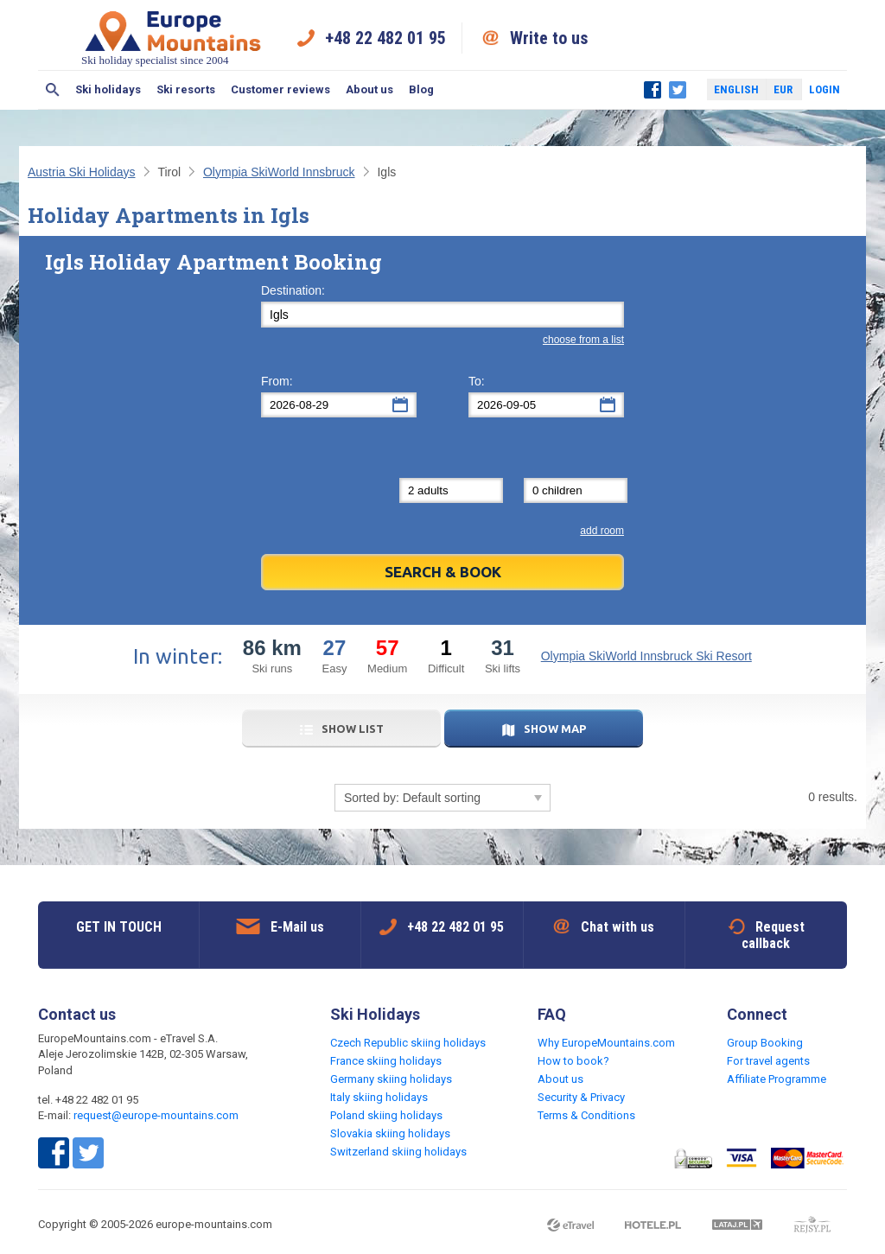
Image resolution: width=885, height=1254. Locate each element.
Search (52, 90)
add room (602, 531)
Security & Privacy (581, 1097)
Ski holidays (108, 89)
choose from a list (583, 340)
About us (369, 89)
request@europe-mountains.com (156, 1115)
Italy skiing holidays (379, 1097)
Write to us (549, 38)
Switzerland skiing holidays (398, 1151)
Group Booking (765, 1042)
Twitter (677, 90)
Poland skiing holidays (386, 1115)
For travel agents (768, 1060)
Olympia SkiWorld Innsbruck (279, 172)
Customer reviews (280, 89)
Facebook (652, 90)
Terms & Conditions (586, 1115)
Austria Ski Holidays (82, 172)
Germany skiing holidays (391, 1079)
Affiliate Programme (776, 1079)
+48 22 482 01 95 (385, 38)
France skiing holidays (386, 1060)
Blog (421, 89)
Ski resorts (185, 89)
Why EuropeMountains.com (606, 1042)
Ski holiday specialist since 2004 (172, 38)
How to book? (573, 1060)
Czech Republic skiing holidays (408, 1042)
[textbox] (442, 315)
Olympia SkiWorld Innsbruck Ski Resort (646, 656)
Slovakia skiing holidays (390, 1133)
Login (824, 89)
